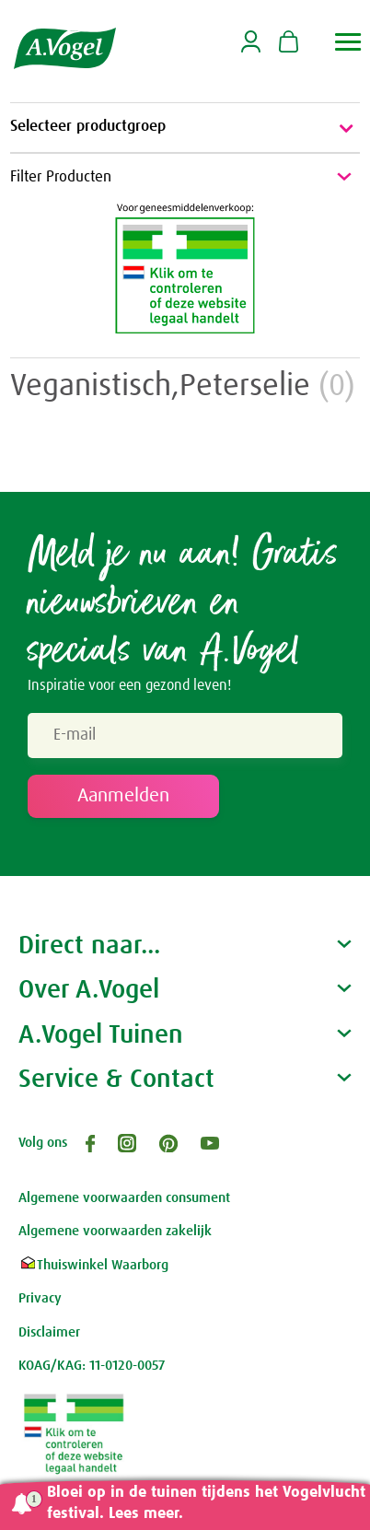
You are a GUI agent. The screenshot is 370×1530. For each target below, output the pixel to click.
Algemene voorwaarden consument (124, 1198)
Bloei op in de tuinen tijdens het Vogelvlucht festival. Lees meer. (206, 1503)
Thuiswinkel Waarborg (93, 1265)
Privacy (40, 1298)
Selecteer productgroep (185, 128)
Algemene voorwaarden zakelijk (115, 1231)
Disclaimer (49, 1332)
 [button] (348, 42)
